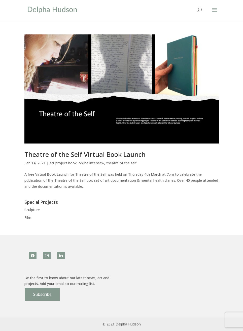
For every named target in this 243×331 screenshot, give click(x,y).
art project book (63, 163)
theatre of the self (121, 163)
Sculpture (32, 209)
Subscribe (42, 294)
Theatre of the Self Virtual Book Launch (85, 154)
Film (27, 217)
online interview (91, 163)
